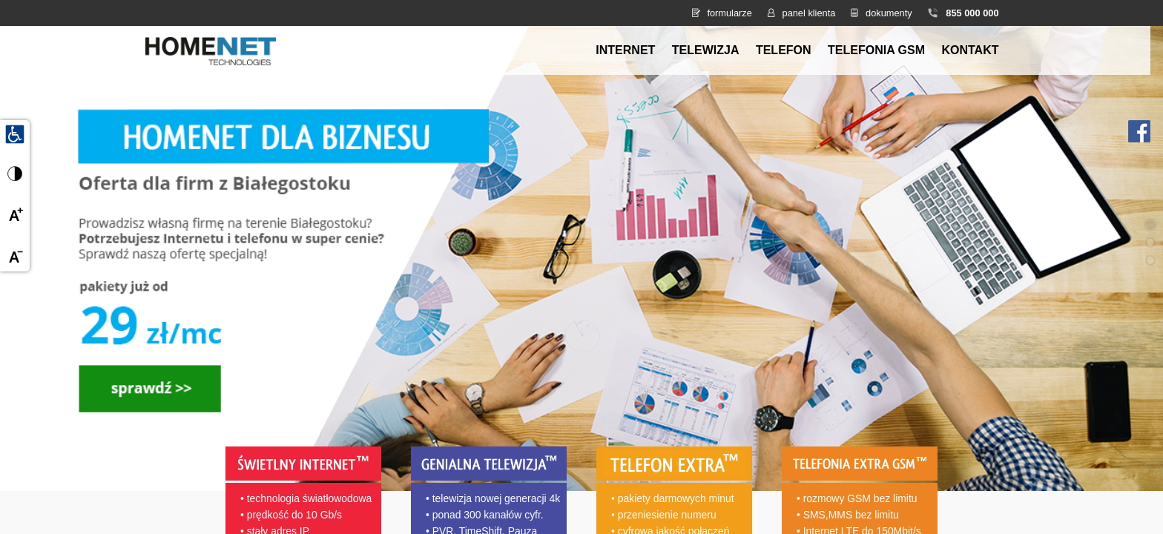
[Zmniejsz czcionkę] (15, 256)
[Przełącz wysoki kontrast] (15, 173)
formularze (729, 13)
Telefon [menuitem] (783, 50)
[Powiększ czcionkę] (15, 215)
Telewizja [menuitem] (705, 50)
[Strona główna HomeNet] (210, 49)
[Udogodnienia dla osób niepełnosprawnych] (15, 134)
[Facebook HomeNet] (1139, 130)
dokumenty (889, 13)
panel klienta (809, 13)
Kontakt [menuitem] (969, 50)
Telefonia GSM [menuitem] (876, 50)
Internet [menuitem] (625, 50)
